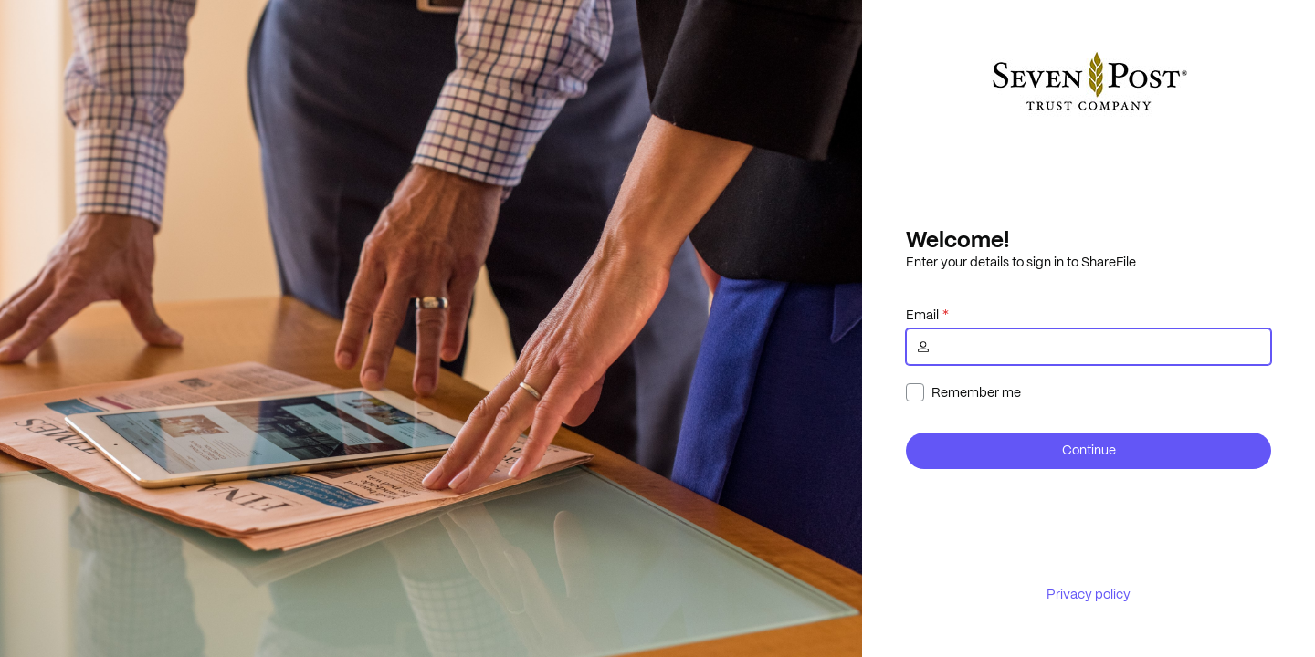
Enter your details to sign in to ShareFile (1021, 262)
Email (922, 314)
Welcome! (957, 239)
